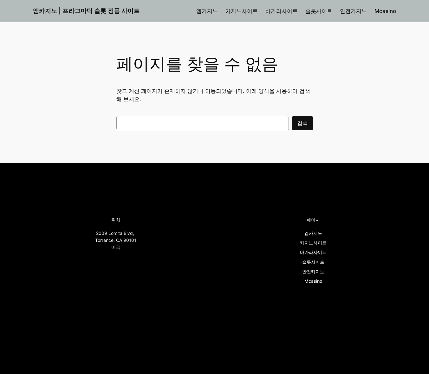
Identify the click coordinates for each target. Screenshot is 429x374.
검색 (302, 123)
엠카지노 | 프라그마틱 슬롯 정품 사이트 (86, 11)
